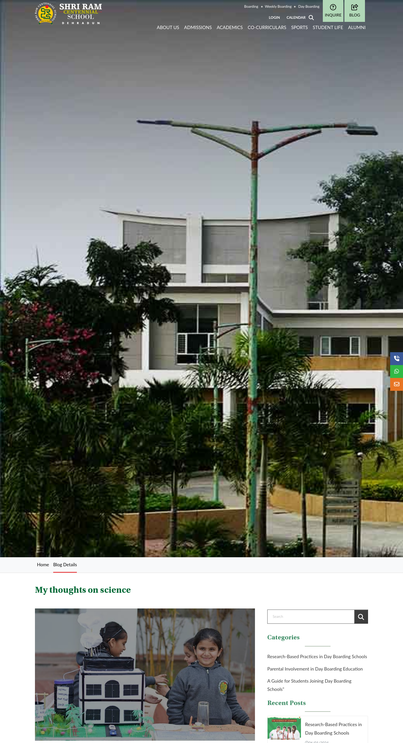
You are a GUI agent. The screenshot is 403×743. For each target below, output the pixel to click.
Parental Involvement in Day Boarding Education (315, 671)
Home (43, 564)
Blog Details (65, 564)
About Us (168, 27)
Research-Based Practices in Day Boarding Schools (317, 659)
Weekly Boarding (278, 6)
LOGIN (274, 17)
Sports (299, 27)
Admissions (198, 27)
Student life (328, 27)
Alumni (356, 27)
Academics (230, 27)
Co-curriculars (267, 27)
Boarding (251, 6)
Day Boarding (308, 6)
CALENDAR (296, 17)
